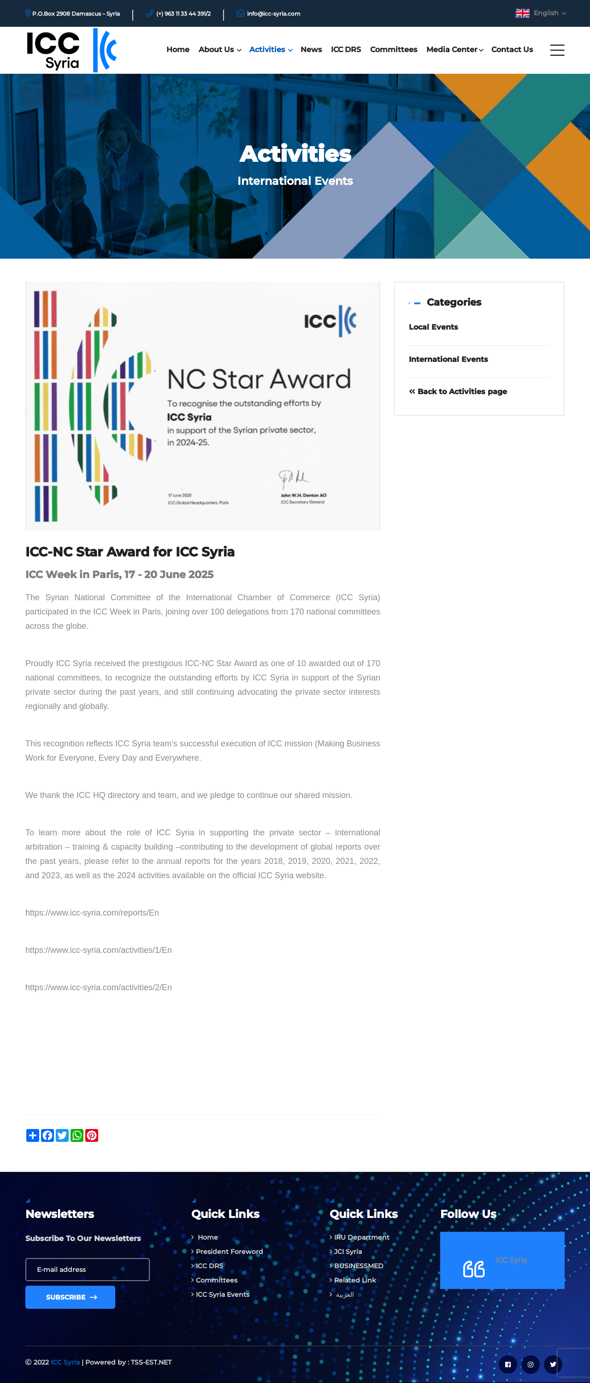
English (549, 13)
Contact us (512, 49)
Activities (270, 49)
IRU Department (359, 1237)
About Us (219, 49)
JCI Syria (346, 1251)
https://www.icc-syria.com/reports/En (92, 912)
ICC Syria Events (220, 1294)
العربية (342, 1294)
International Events (448, 359)
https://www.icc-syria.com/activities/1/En (98, 950)
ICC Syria (511, 1260)
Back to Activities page (458, 391)
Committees (393, 49)
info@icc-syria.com (274, 13)
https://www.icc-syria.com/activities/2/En (98, 987)
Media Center (454, 49)
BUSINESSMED (357, 1266)
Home (177, 49)
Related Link (353, 1280)
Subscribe (71, 1297)
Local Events (433, 327)
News (311, 49)
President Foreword (227, 1251)
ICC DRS (346, 49)
